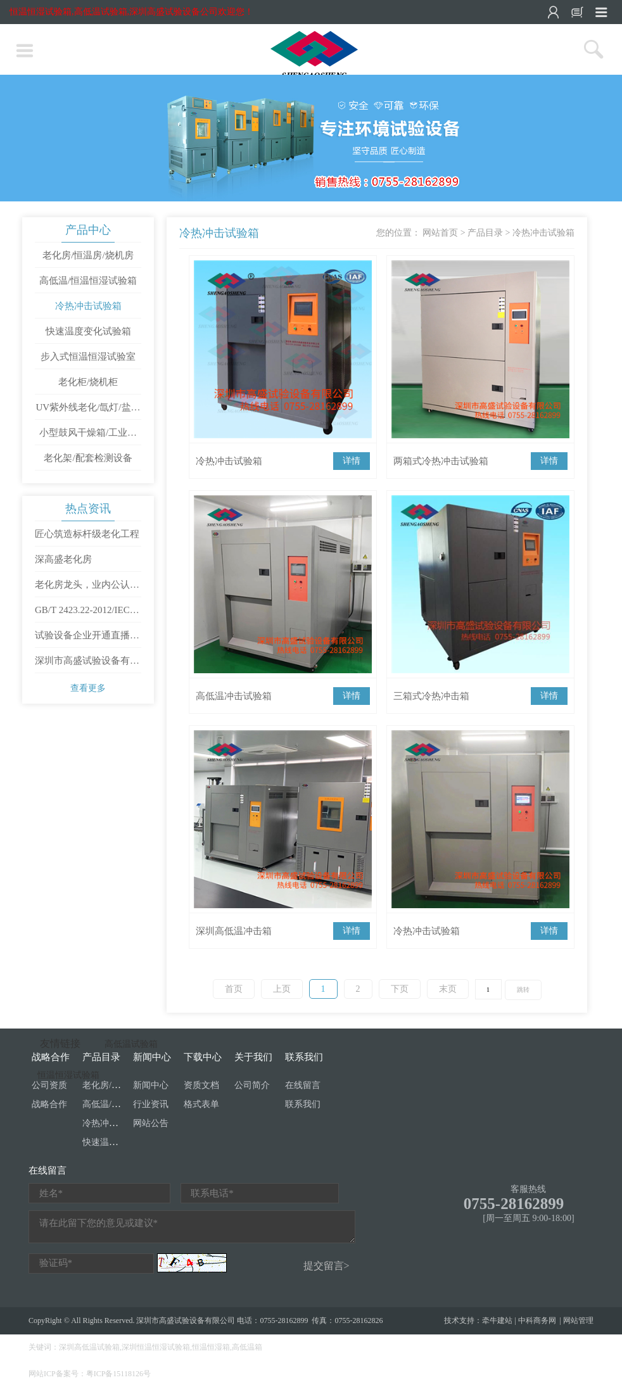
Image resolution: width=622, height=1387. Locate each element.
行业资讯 (150, 1104)
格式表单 (201, 1104)
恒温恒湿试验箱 (68, 1075)
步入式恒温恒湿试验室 (88, 357)
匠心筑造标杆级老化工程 (87, 534)
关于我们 (253, 1057)
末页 (448, 989)
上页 (282, 989)
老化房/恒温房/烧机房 (87, 255)
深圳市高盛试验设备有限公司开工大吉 (87, 664)
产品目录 (485, 233)
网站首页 (440, 233)
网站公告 (150, 1123)
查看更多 (88, 688)
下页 (400, 989)
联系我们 (304, 1057)
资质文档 (201, 1085)
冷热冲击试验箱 (88, 306)
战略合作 (49, 1104)
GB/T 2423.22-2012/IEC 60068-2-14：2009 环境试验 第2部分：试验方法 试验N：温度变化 (87, 614)
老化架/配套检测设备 (88, 458)
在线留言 (303, 1085)
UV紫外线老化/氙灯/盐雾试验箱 (88, 411)
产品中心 (88, 230)
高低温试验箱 (131, 1044)
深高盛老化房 (63, 559)
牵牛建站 (497, 1320)
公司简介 (252, 1085)
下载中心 (203, 1057)
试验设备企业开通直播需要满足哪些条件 (87, 639)
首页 (234, 989)
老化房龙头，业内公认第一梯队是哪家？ (87, 588)
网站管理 (578, 1320)
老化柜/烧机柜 (88, 382)
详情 (351, 461)
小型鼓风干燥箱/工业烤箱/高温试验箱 (88, 436)
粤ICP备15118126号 (118, 1373)
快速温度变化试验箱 (88, 331)
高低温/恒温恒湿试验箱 (88, 281)
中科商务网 (537, 1320)
